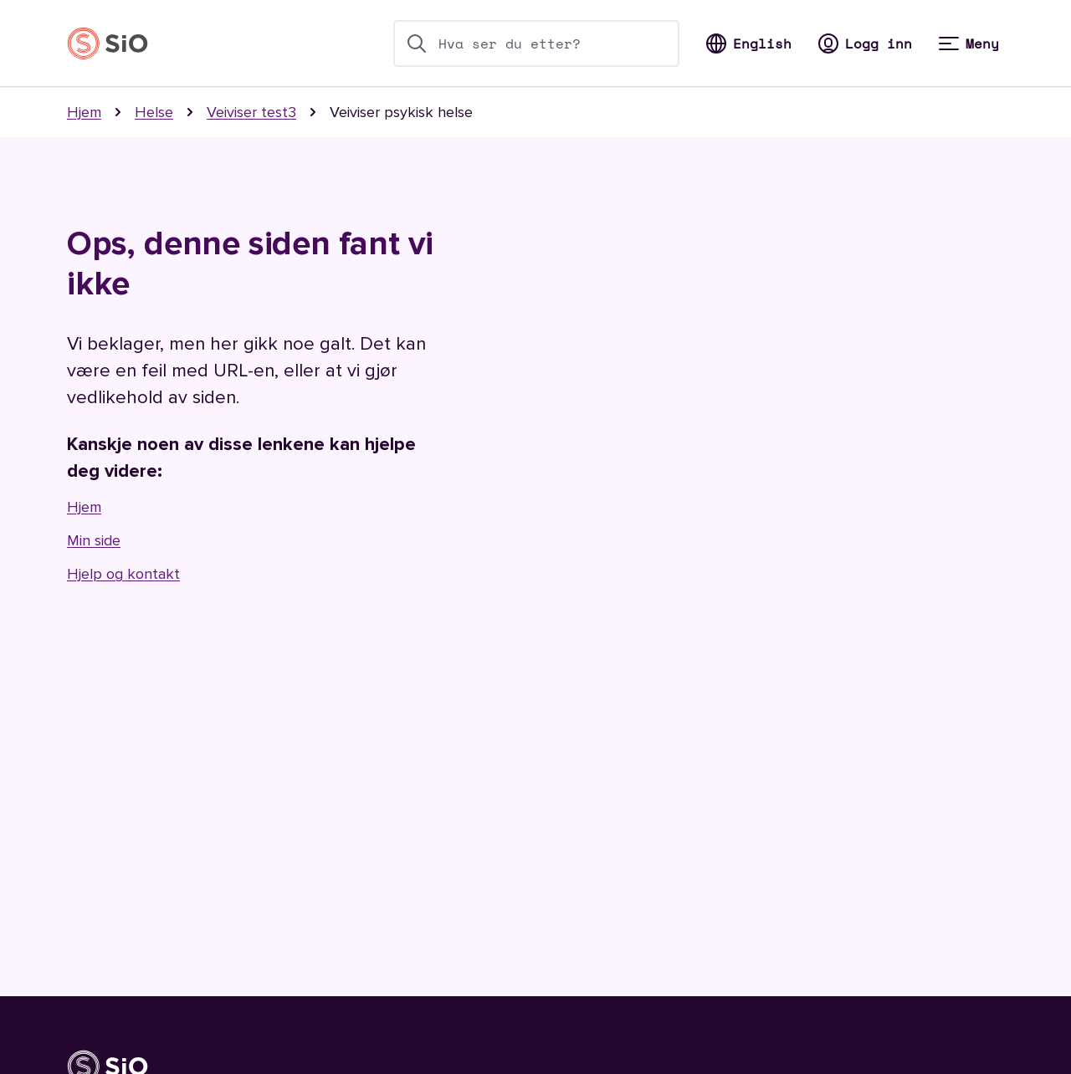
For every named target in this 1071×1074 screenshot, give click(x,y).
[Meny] (969, 43)
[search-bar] (536, 43)
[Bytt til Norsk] (749, 43)
